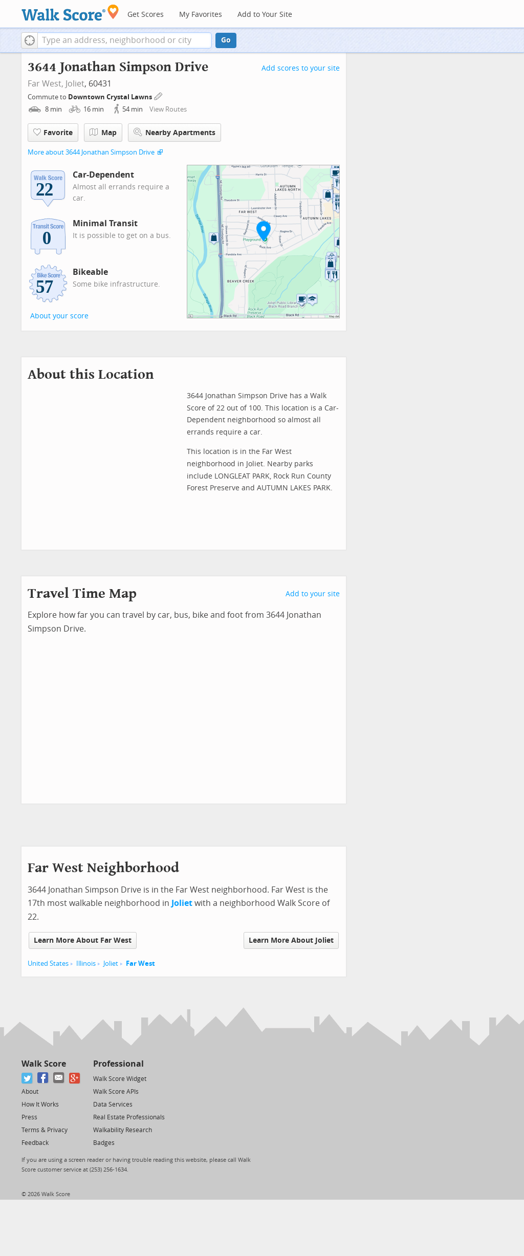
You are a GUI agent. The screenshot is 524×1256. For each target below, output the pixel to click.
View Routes (168, 109)
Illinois (86, 963)
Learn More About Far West (83, 940)
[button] (29, 40)
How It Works (40, 1104)
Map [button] (103, 132)
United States (48, 963)
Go (226, 40)
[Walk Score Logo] (70, 12)
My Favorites (200, 14)
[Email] (59, 1078)
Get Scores (145, 14)
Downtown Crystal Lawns (111, 97)
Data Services (113, 1104)
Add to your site (313, 594)
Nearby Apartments (174, 132)
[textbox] (124, 40)
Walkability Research (122, 1130)
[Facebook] (43, 1078)
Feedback (35, 1142)
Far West (140, 963)
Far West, (45, 84)
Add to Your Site (264, 14)
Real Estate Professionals (129, 1117)
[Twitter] (27, 1078)
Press (29, 1117)
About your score (59, 316)
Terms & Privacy (44, 1130)
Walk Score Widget (119, 1078)
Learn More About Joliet (291, 940)
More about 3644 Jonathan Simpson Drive (91, 152)
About (29, 1091)
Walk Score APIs (116, 1091)
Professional (118, 1064)
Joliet (75, 84)
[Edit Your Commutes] (159, 95)
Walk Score (43, 1064)
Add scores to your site (300, 68)
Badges (104, 1142)
